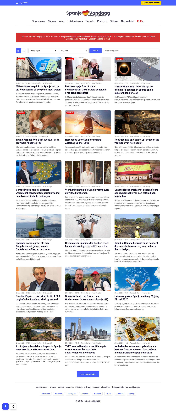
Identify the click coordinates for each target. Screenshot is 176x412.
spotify (131, 393)
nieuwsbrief (127, 21)
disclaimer (105, 387)
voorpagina (38, 21)
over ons (70, 387)
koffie (140, 21)
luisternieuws (75, 21)
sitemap (79, 387)
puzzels (90, 21)
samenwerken (42, 387)
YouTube (97, 393)
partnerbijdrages (133, 387)
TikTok (108, 393)
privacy (87, 387)
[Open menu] (17, 3)
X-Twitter (84, 393)
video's (114, 21)
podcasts (102, 21)
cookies (96, 387)
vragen (53, 387)
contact (61, 387)
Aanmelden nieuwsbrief (151, 2)
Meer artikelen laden (88, 374)
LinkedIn (120, 393)
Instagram (72, 393)
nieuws (52, 21)
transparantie (118, 387)
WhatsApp (46, 393)
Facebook (59, 393)
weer (62, 21)
